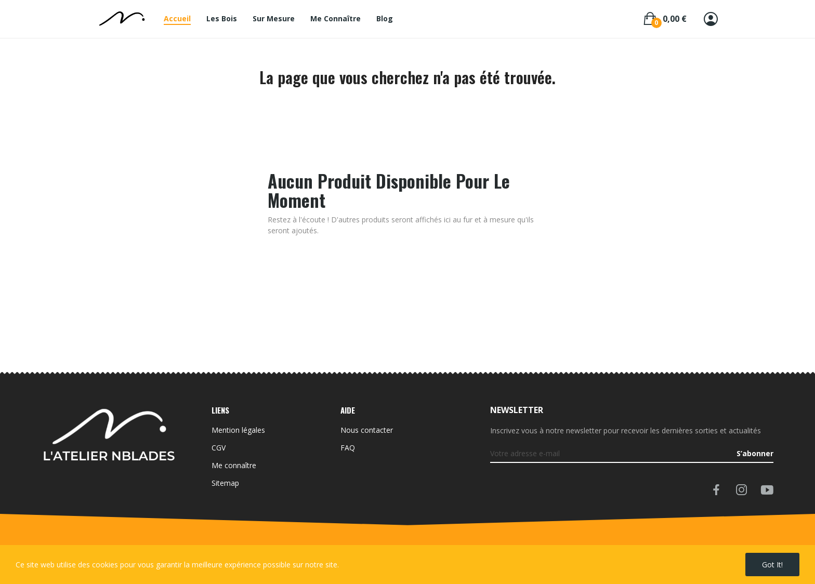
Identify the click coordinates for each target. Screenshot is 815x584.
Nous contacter (366, 430)
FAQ (347, 448)
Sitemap (225, 483)
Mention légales (238, 430)
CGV (219, 448)
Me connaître (234, 465)
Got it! (772, 564)
